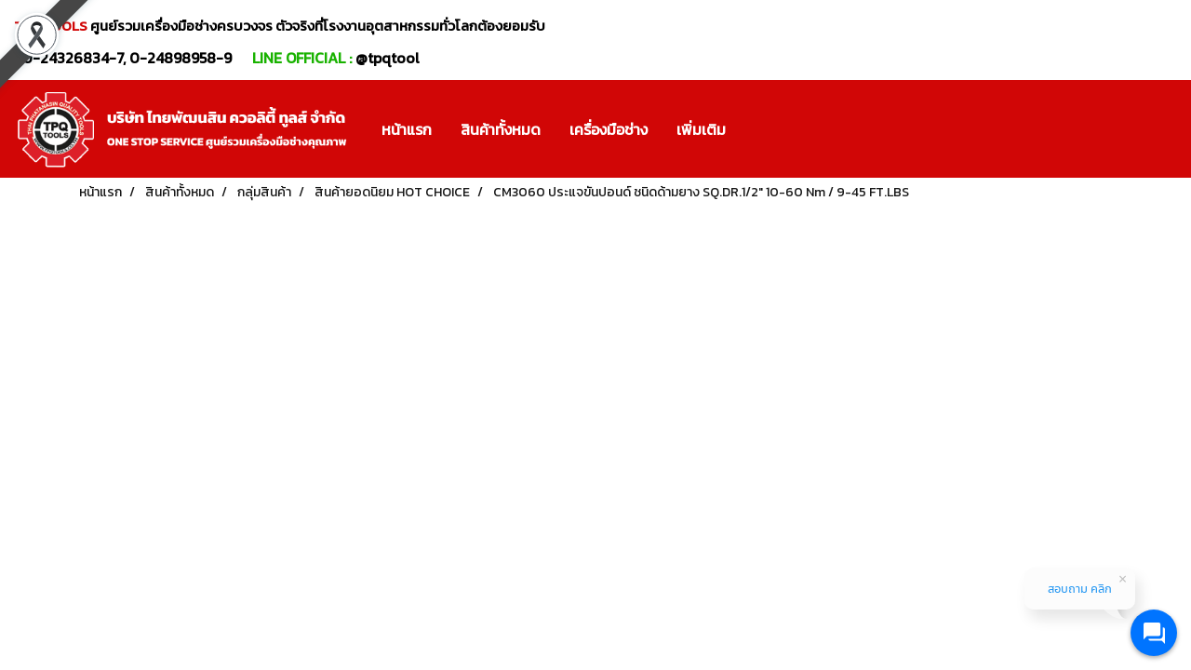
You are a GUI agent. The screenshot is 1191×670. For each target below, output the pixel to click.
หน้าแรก (406, 129)
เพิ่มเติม (701, 129)
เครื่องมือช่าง (608, 129)
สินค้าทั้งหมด (501, 129)
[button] (756, 129)
